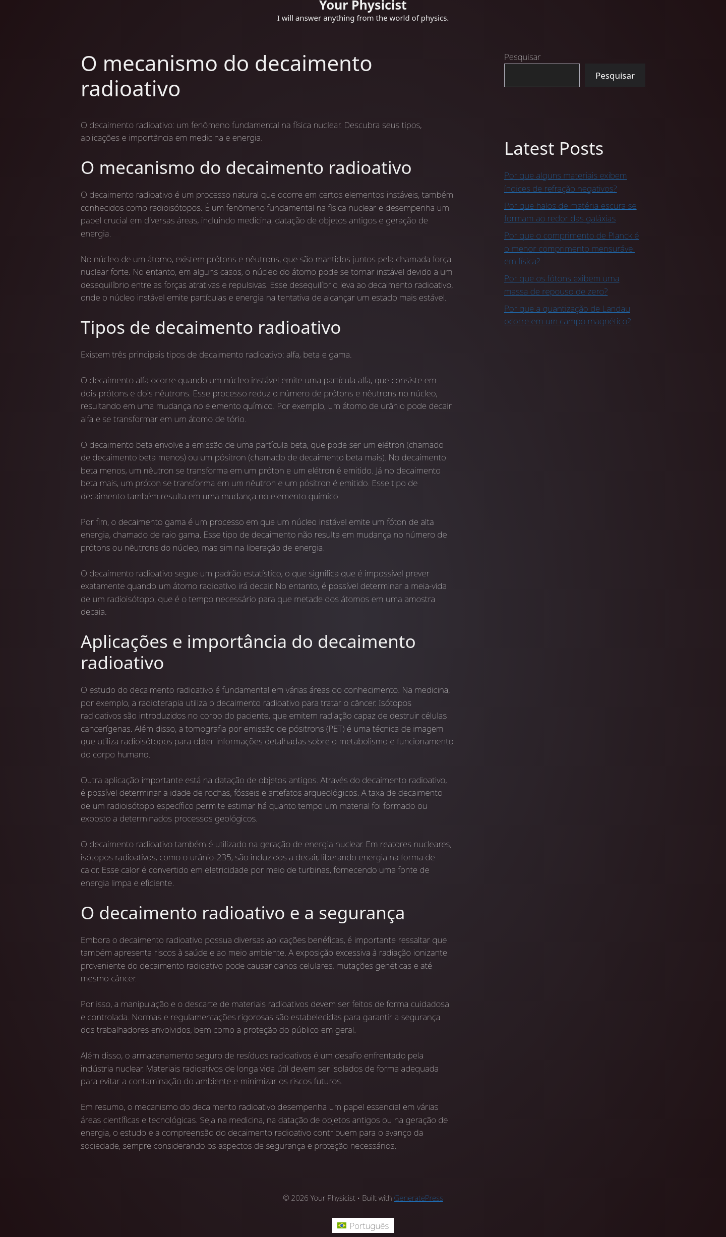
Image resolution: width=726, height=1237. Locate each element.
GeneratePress (418, 1198)
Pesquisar (522, 57)
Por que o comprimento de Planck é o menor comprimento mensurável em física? (571, 248)
